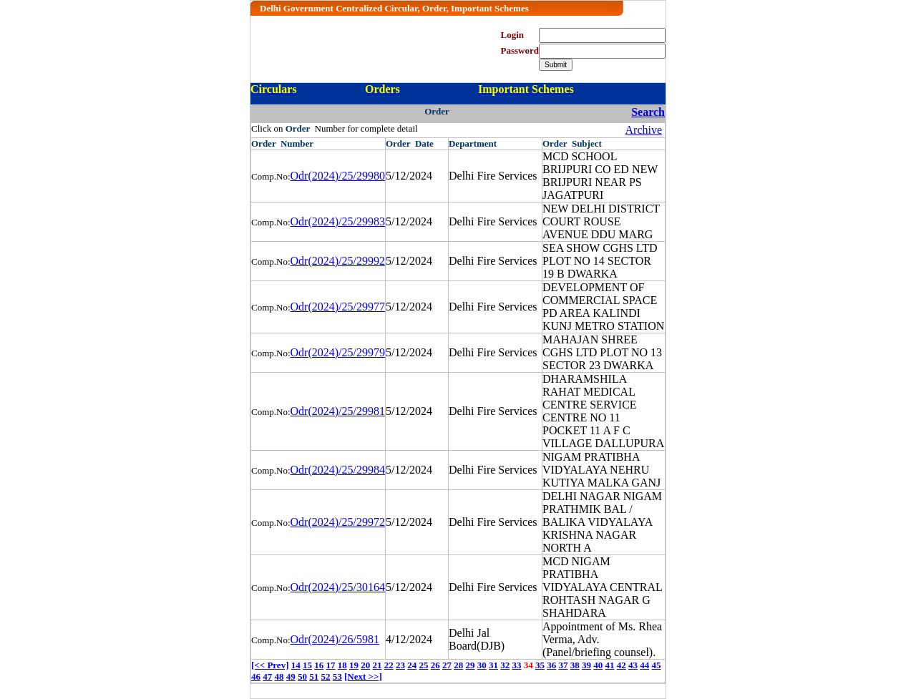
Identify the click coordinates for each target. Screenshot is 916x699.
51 (313, 676)
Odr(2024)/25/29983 (338, 221)
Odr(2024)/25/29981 (338, 411)
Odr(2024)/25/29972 (338, 522)
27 (447, 665)
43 (633, 665)
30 (482, 665)
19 (354, 665)
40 (598, 665)
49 (291, 676)
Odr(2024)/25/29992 (338, 261)
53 (337, 676)
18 (342, 665)
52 (326, 676)
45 (656, 665)
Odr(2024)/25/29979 (338, 352)
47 (267, 676)
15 (307, 665)
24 (411, 665)
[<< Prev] (269, 665)
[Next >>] (363, 676)
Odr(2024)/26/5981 (335, 639)
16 (318, 665)
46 (255, 676)
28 (458, 665)
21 (376, 665)
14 (296, 665)
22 (389, 665)
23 (400, 665)
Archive (644, 130)
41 (609, 665)
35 (540, 665)
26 (435, 665)
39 (586, 665)
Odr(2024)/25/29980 (338, 176)
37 (562, 665)
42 (621, 665)
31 (493, 665)
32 (505, 665)
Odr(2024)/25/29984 (338, 470)
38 (575, 665)
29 (469, 665)
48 (279, 676)
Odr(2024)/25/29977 (338, 306)
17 (330, 665)
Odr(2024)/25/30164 (338, 587)
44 (644, 665)
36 (551, 665)
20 (365, 665)
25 (423, 665)
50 (302, 676)
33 (516, 665)
